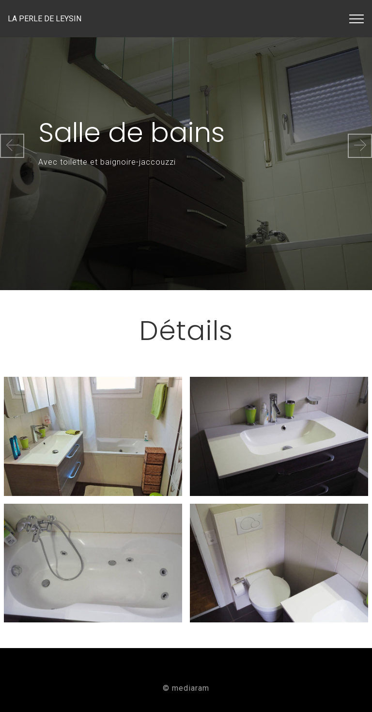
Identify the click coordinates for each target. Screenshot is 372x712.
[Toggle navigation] (356, 19)
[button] (12, 146)
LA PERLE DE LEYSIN (61, 18)
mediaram (190, 690)
